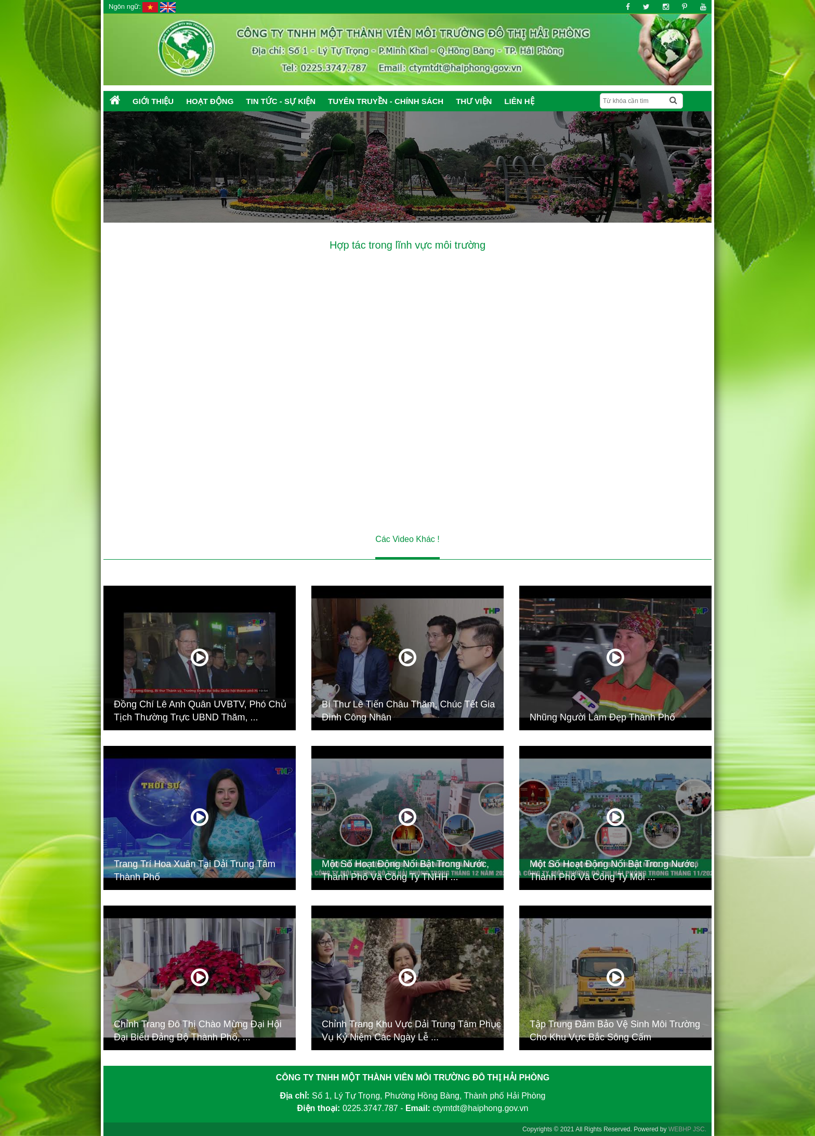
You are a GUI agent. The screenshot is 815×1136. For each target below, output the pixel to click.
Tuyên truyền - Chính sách (385, 101)
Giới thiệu (153, 101)
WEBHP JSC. (687, 1129)
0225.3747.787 (370, 1108)
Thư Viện (474, 101)
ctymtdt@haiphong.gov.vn (480, 1108)
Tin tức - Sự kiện (281, 101)
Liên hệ (519, 101)
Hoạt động (209, 101)
